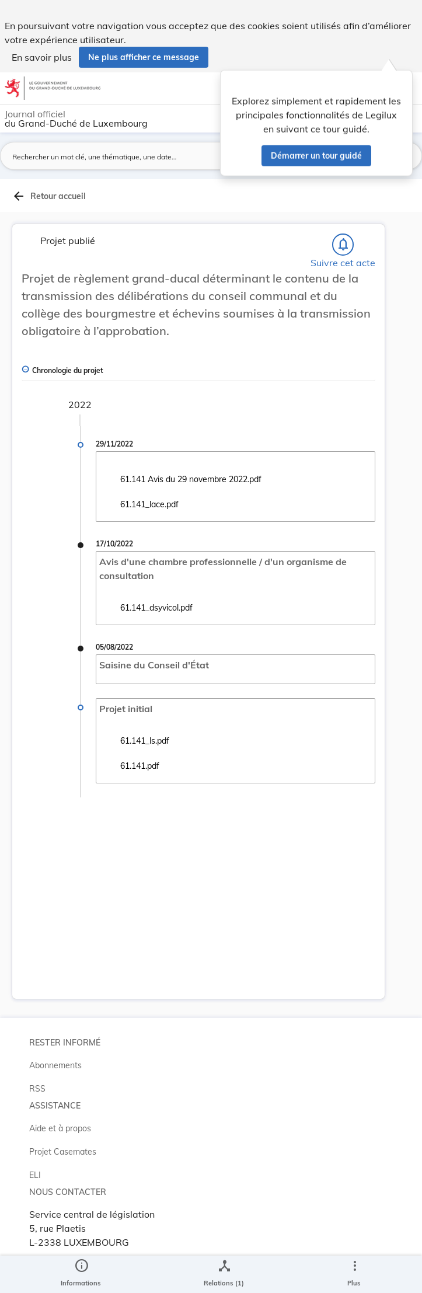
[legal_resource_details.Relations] (224, 1274)
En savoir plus (42, 57)
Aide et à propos (60, 1128)
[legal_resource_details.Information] (81, 1274)
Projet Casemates (62, 1151)
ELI (35, 1175)
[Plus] (354, 1274)
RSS (37, 1088)
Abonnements (55, 1065)
